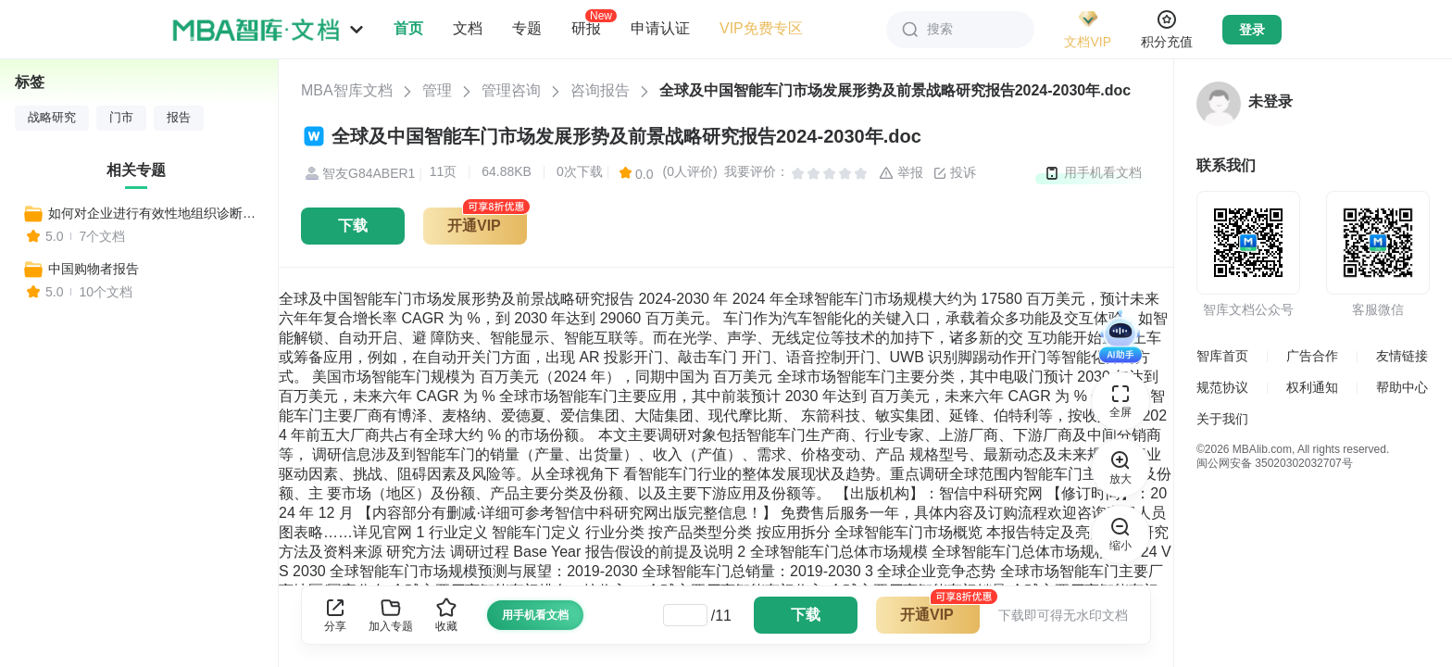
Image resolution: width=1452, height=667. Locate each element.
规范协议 (1222, 387)
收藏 (446, 615)
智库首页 (1222, 355)
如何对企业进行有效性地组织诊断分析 (154, 213)
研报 (586, 27)
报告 (179, 117)
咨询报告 (600, 90)
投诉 (955, 173)
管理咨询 (511, 90)
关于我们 (1222, 418)
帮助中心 (1402, 387)
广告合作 (1312, 355)
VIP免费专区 (761, 28)
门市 (121, 117)
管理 (437, 90)
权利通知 (1312, 387)
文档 (467, 28)
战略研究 (52, 117)
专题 (527, 28)
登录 (1252, 29)
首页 (408, 28)
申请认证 (660, 28)
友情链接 (1402, 355)
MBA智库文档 (347, 90)
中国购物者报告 (93, 268)
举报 (901, 173)
